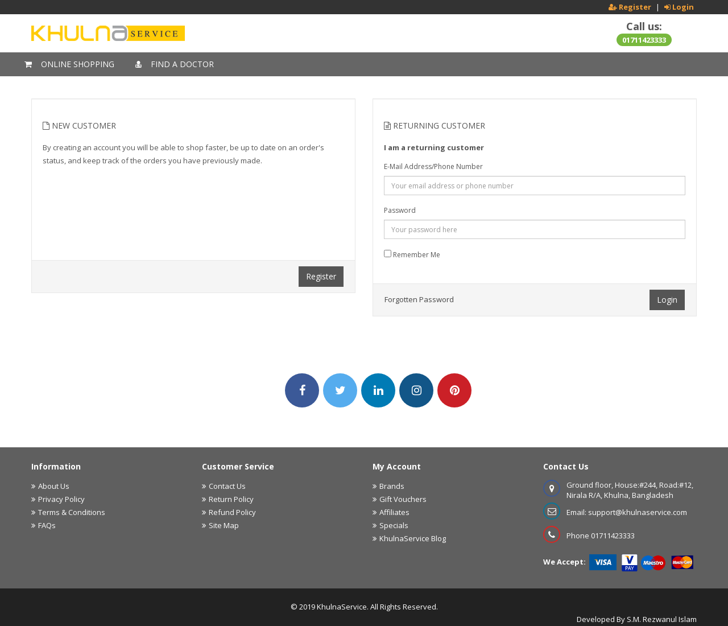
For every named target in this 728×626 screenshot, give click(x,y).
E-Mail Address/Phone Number (433, 166)
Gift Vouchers (403, 499)
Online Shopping (69, 64)
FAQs (47, 525)
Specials (393, 525)
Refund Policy (232, 512)
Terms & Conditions (71, 512)
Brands (391, 486)
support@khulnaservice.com (637, 512)
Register (321, 276)
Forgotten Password (419, 299)
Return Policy (231, 499)
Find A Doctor (174, 64)
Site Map (224, 525)
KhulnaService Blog (412, 538)
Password (400, 210)
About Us (53, 486)
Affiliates (394, 512)
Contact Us (227, 486)
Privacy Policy (61, 499)
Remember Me (412, 255)
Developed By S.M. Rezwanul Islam (637, 619)
